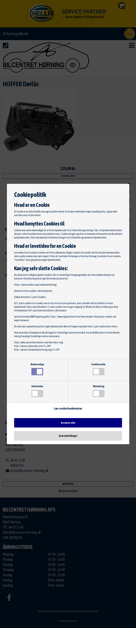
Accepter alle (68, 422)
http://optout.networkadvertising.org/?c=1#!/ (37, 349)
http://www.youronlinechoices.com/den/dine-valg (38, 342)
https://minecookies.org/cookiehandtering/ (35, 284)
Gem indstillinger (68, 435)
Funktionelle (98, 369)
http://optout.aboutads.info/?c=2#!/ (32, 346)
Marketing (98, 391)
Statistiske (37, 391)
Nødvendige (37, 369)
